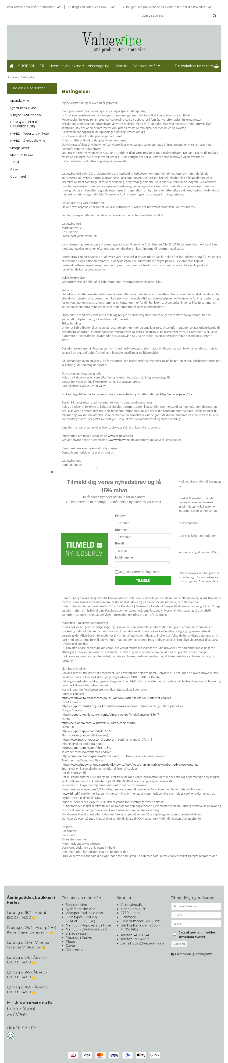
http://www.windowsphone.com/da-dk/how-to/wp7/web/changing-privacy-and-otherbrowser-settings (130, 765)
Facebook (183, 954)
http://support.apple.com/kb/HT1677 (87, 731)
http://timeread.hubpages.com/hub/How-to (91, 756)
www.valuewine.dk (120, 436)
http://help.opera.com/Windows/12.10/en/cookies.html (99, 723)
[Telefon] (196, 923)
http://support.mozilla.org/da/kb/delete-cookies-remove (99, 706)
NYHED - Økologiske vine (27, 140)
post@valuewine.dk (148, 943)
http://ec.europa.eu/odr (176, 394)
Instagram (204, 954)
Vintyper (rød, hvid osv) (26, 115)
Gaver (14, 169)
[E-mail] (196, 915)
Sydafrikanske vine (23, 108)
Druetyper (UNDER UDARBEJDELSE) (23, 124)
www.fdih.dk (71, 794)
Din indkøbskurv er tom (197, 66)
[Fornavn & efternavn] (196, 906)
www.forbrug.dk (129, 394)
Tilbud (14, 162)
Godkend (179, 943)
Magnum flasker (21, 155)
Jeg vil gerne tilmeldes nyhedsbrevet (200, 934)
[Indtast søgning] (176, 15)
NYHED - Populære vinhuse (29, 133)
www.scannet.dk (126, 789)
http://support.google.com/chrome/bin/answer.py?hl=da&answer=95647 (110, 715)
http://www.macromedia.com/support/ (88, 740)
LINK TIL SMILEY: (21, 1028)
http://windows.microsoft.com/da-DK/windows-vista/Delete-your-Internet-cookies (116, 698)
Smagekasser (19, 148)
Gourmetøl (18, 176)
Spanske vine (19, 100)
